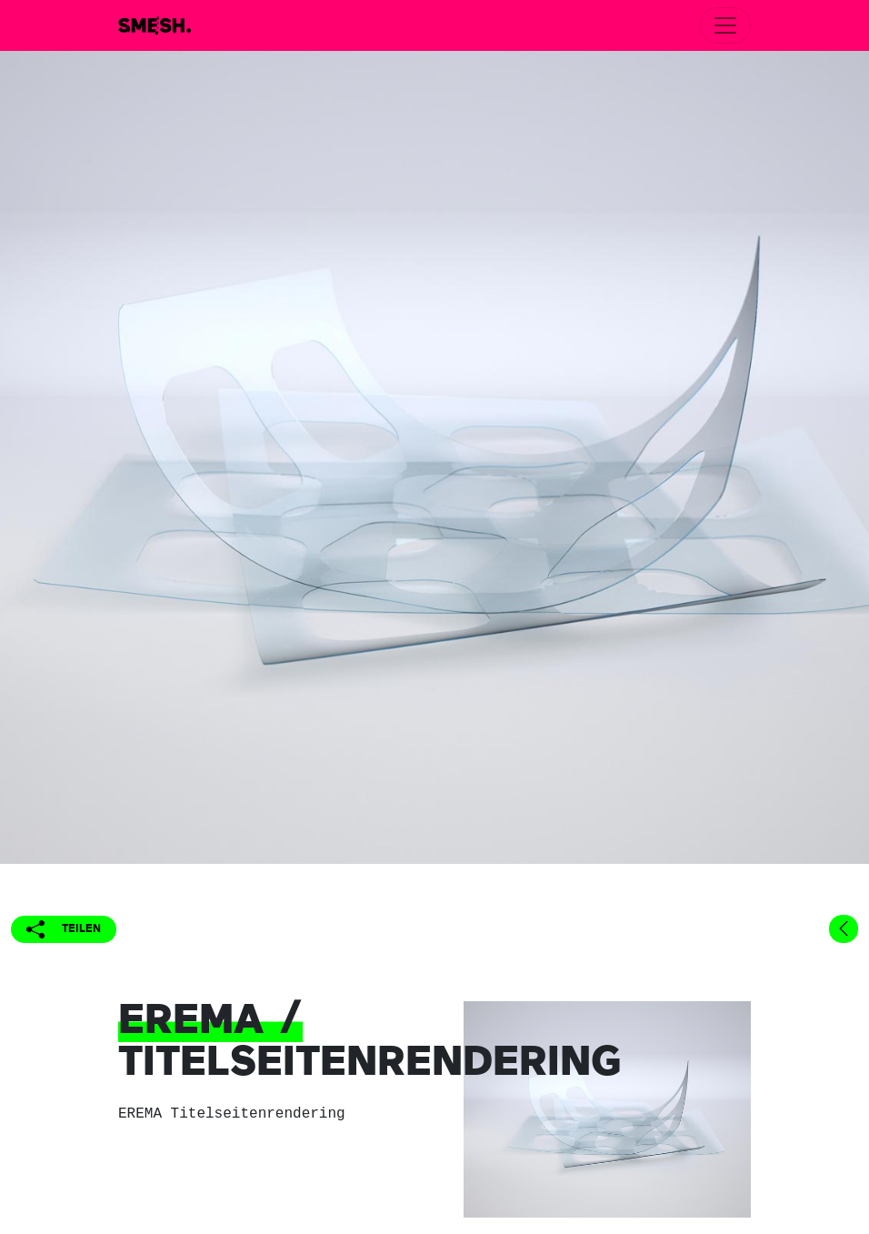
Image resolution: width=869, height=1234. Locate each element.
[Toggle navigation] (725, 25)
